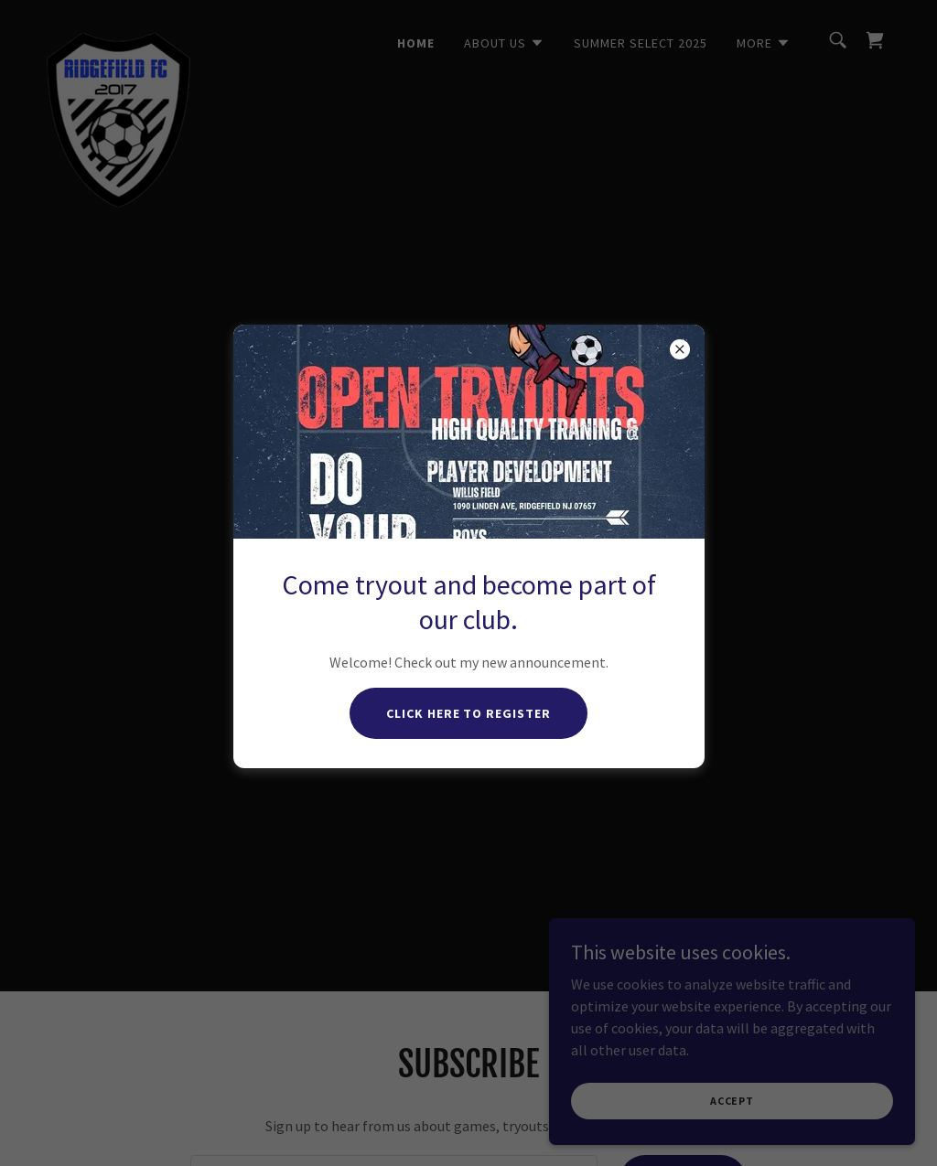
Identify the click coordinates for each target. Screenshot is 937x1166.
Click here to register (469, 713)
